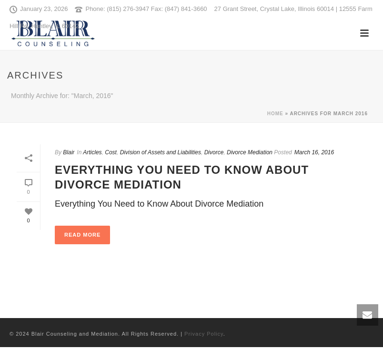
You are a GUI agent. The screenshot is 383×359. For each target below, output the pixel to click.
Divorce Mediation (249, 152)
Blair (68, 152)
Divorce (214, 152)
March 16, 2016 (314, 152)
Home (275, 113)
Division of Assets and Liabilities (160, 152)
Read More (82, 235)
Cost (111, 152)
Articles (92, 152)
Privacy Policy (203, 334)
